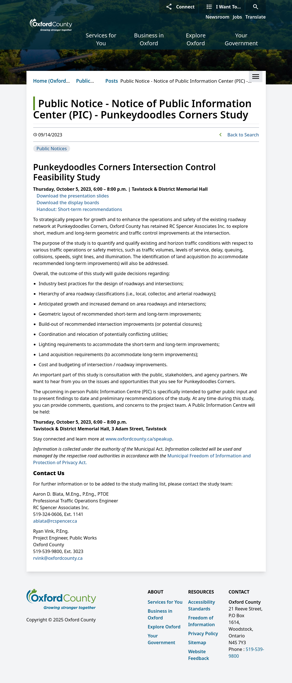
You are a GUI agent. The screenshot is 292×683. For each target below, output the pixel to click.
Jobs (237, 17)
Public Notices (85, 84)
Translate (255, 17)
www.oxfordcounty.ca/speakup (139, 439)
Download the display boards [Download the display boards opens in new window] (68, 202)
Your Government (241, 39)
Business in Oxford (149, 39)
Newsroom (217, 17)
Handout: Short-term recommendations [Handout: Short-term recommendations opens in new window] (79, 209)
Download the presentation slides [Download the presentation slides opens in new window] (73, 196)
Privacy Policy (203, 633)
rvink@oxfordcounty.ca (58, 558)
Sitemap (197, 642)
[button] (255, 76)
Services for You (101, 39)
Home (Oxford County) (49, 84)
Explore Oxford (196, 39)
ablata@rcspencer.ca (55, 521)
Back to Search (243, 135)
